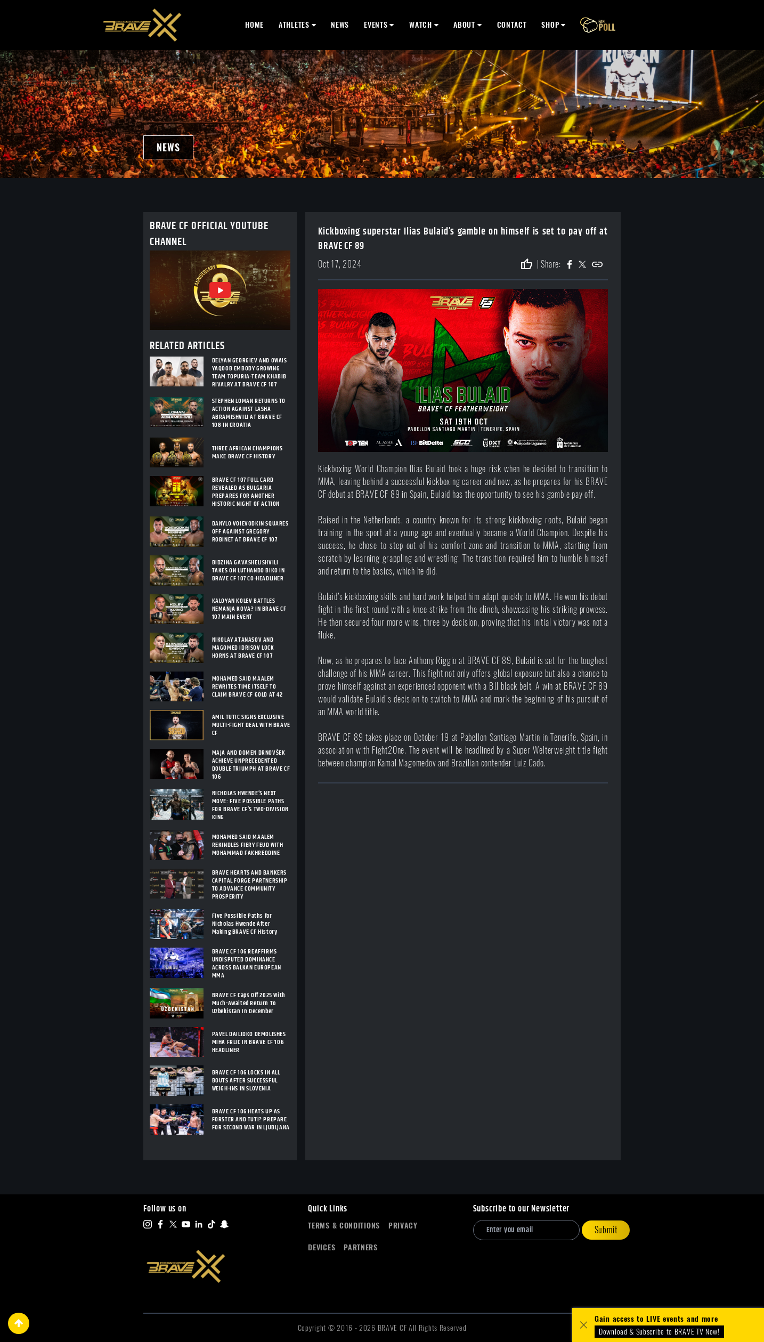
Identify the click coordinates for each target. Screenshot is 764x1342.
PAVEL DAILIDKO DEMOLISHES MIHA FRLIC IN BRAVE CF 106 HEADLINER (249, 1042)
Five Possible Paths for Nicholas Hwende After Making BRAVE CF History (245, 924)
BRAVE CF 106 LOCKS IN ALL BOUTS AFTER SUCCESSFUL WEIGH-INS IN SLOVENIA (246, 1081)
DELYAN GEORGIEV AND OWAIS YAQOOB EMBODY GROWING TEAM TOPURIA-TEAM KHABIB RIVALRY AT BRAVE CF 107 (249, 373)
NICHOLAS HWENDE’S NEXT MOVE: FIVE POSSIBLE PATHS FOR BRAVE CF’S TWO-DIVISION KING (250, 805)
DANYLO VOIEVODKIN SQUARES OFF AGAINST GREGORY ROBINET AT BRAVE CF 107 (250, 532)
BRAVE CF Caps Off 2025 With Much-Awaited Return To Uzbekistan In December (249, 1003)
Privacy (403, 1225)
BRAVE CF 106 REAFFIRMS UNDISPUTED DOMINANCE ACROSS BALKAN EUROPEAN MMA (246, 964)
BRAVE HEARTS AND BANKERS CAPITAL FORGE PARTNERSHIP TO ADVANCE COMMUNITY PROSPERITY (250, 885)
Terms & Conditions (344, 1225)
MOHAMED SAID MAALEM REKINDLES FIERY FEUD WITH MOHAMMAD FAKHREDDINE (247, 845)
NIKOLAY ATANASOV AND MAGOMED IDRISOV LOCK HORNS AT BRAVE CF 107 (243, 648)
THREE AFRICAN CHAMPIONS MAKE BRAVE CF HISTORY (247, 452)
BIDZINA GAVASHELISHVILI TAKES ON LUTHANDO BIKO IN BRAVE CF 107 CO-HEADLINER (248, 571)
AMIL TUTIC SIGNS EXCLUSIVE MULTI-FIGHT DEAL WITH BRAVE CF (251, 725)
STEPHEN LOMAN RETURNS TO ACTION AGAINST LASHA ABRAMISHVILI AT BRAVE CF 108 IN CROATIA (249, 413)
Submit (606, 1229)
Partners (361, 1247)
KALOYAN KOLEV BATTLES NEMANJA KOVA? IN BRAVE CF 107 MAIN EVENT (249, 609)
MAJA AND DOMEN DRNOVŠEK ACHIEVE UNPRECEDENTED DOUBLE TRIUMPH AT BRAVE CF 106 (251, 765)
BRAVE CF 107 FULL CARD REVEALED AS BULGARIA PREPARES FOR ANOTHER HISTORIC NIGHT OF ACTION (246, 492)
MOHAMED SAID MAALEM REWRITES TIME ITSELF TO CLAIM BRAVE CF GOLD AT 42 (247, 687)
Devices (321, 1247)
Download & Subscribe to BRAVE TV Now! (659, 1332)
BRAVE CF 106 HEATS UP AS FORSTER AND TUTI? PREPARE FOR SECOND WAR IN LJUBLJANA (251, 1119)
